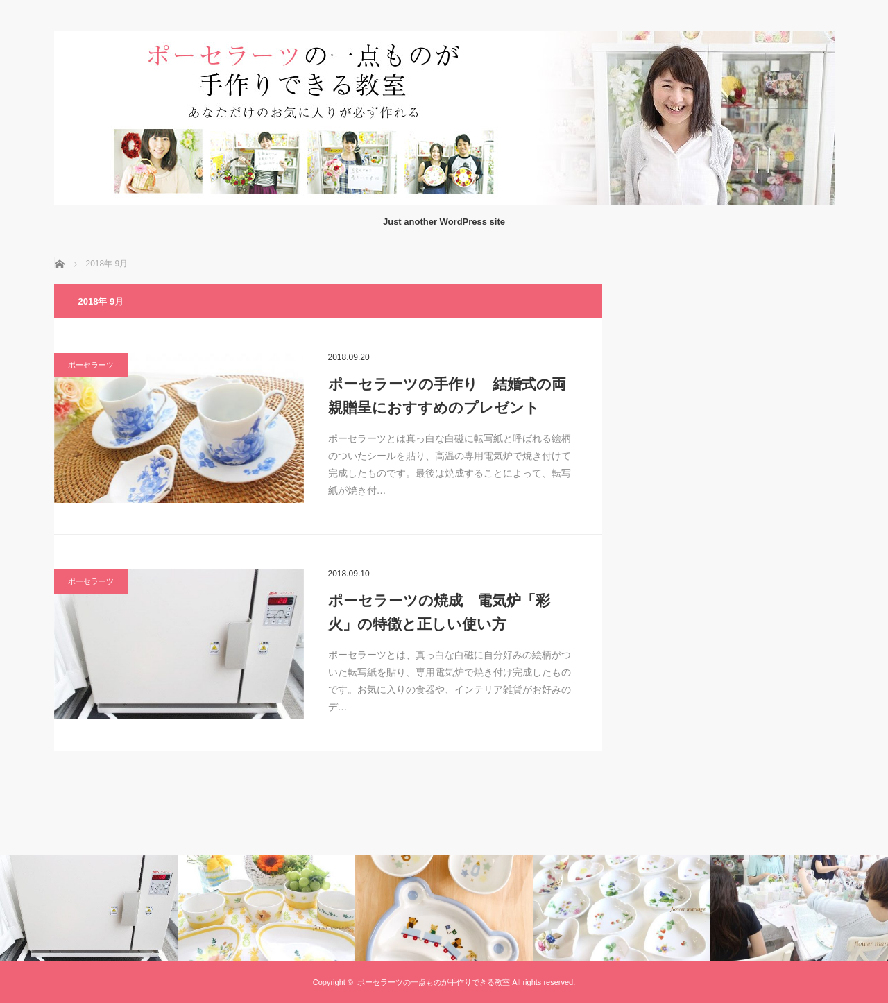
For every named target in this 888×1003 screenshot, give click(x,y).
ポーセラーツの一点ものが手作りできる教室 (433, 982)
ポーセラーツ (91, 365)
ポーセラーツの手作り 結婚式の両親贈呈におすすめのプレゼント (447, 395)
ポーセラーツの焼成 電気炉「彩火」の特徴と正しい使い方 (439, 612)
